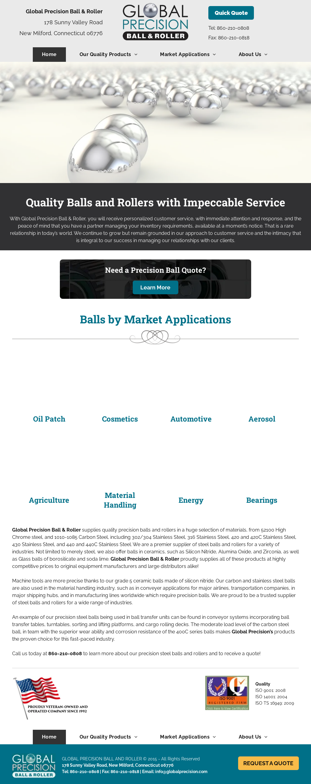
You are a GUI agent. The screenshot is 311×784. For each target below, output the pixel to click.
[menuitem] (51, 54)
